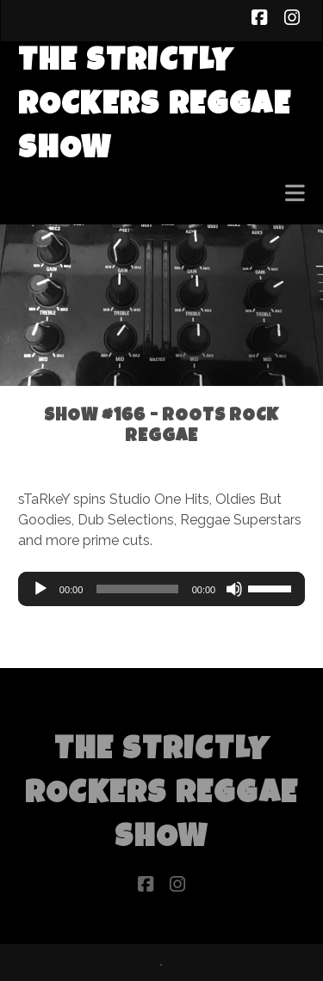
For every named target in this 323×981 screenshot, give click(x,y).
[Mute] (234, 589)
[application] (161, 589)
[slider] (136, 589)
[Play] (40, 589)
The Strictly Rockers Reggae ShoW (154, 107)
